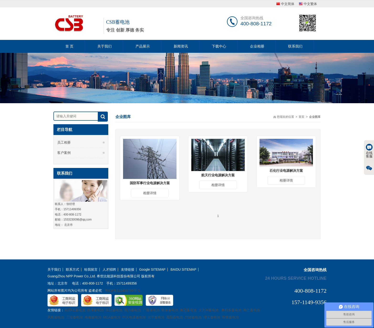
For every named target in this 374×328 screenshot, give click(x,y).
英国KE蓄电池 (74, 310)
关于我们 (104, 46)
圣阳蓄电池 (174, 317)
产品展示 (142, 46)
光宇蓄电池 (156, 317)
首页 (301, 116)
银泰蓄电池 (169, 310)
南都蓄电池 (93, 317)
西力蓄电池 (132, 310)
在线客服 (369, 151)
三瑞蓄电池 (74, 317)
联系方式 (72, 269)
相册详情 (149, 193)
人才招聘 (109, 269)
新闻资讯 (181, 46)
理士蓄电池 (211, 317)
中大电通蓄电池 (134, 317)
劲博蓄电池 (95, 310)
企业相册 (257, 46)
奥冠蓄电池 (188, 310)
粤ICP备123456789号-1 (122, 290)
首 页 (69, 46)
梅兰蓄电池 (251, 310)
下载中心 (219, 46)
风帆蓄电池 (55, 317)
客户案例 (64, 153)
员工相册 (64, 142)
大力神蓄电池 (208, 310)
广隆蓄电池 (151, 310)
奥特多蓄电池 (231, 310)
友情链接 (127, 269)
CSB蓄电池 (193, 317)
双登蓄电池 (230, 317)
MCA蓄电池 (111, 317)
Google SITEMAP (152, 269)
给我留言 (91, 269)
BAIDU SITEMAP (183, 269)
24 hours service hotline (296, 278)
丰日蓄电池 (114, 310)
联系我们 (295, 46)
